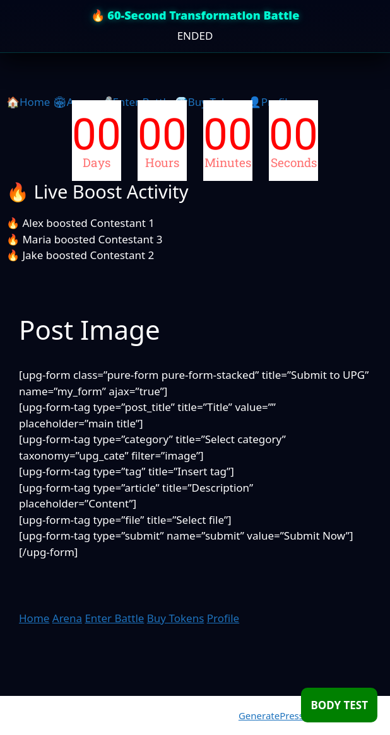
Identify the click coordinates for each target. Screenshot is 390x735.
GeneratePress (271, 715)
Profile (223, 618)
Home (34, 618)
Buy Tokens (175, 618)
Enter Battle (114, 618)
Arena (67, 618)
